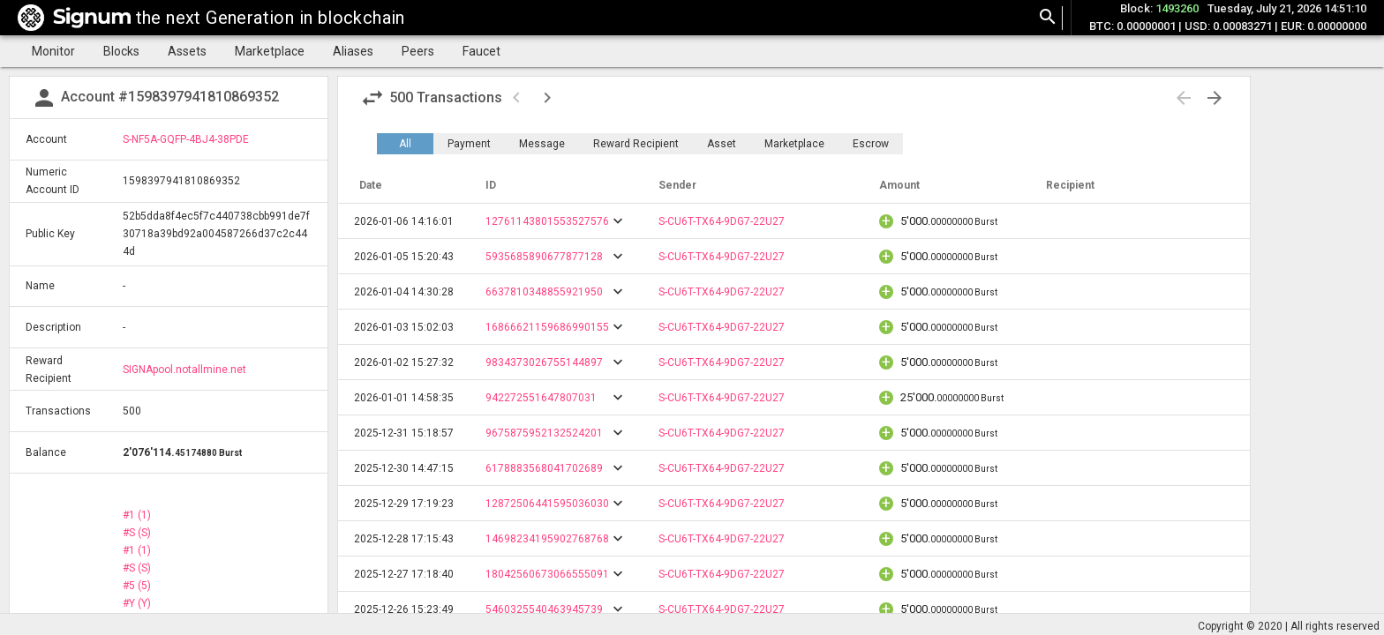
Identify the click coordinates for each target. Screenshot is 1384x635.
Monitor (53, 51)
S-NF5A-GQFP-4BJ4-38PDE (186, 139)
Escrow (871, 143)
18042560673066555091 (547, 574)
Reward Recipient (636, 143)
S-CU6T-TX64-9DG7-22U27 (721, 221)
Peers (417, 51)
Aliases (353, 51)
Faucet (481, 51)
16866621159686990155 (547, 327)
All (405, 143)
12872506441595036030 (547, 503)
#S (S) (137, 533)
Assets (187, 51)
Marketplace (270, 51)
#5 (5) (137, 585)
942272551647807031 (541, 398)
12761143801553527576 (547, 221)
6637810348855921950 (544, 292)
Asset (721, 143)
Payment (469, 143)
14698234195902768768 (547, 539)
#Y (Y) (137, 603)
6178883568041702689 (544, 468)
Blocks (121, 51)
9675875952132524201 (544, 433)
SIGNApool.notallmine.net (184, 369)
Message (542, 143)
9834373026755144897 (544, 362)
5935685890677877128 (544, 256)
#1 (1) (137, 515)
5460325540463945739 (544, 609)
